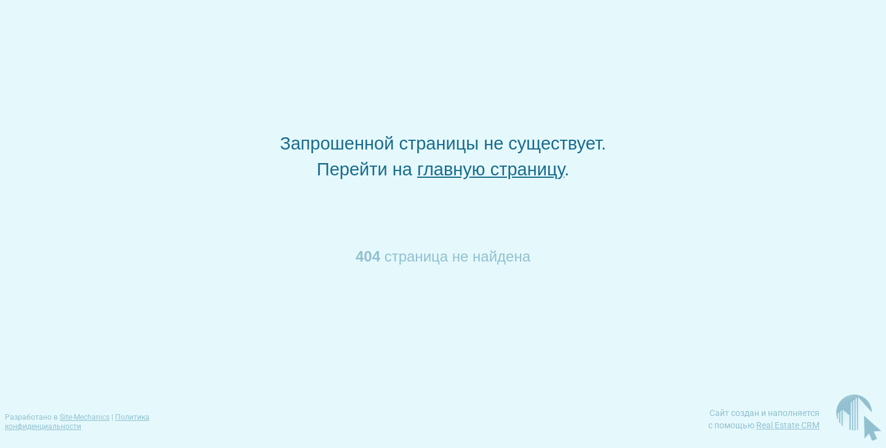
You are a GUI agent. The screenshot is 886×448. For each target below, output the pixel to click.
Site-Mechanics (85, 417)
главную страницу (490, 169)
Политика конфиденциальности (77, 422)
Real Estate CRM (788, 425)
